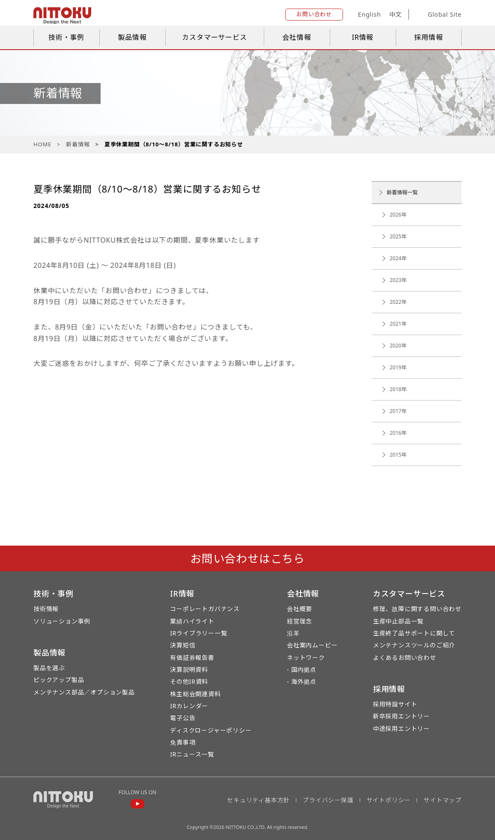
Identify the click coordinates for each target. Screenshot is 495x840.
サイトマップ (442, 800)
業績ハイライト (192, 621)
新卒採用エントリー (401, 716)
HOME (42, 144)
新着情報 (77, 144)
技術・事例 (66, 37)
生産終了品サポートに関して (414, 633)
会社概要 (299, 609)
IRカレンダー (189, 706)
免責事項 (182, 742)
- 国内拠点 (301, 669)
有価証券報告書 (192, 657)
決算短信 (182, 645)
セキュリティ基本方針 (258, 800)
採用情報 (428, 37)
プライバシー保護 (328, 800)
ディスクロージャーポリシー (210, 730)
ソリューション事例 (61, 621)
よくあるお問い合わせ (404, 657)
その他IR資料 (189, 681)
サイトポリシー (389, 800)
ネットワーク (306, 657)
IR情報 (363, 37)
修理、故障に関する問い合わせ (417, 609)
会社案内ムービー (312, 645)
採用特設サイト (395, 704)
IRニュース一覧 (192, 754)
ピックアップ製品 (58, 680)
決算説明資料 (189, 669)
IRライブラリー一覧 (198, 633)
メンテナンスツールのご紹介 (414, 645)
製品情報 (132, 37)
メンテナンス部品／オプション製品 (84, 692)
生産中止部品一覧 (398, 621)
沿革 (293, 633)
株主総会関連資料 (195, 694)
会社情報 (296, 37)
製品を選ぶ (49, 668)
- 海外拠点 (301, 681)
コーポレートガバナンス (205, 609)
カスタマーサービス (214, 37)
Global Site (438, 14)
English (369, 14)
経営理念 (299, 621)
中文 (395, 14)
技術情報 (46, 609)
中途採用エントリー (401, 728)
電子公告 (182, 718)
